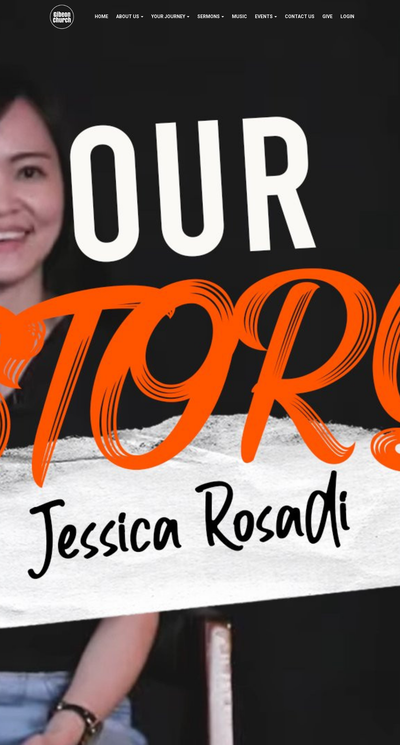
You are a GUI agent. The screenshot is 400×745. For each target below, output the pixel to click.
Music (239, 16)
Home (101, 16)
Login (347, 16)
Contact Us (299, 16)
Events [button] (266, 16)
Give (327, 16)
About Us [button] (129, 16)
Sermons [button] (210, 16)
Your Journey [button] (170, 16)
